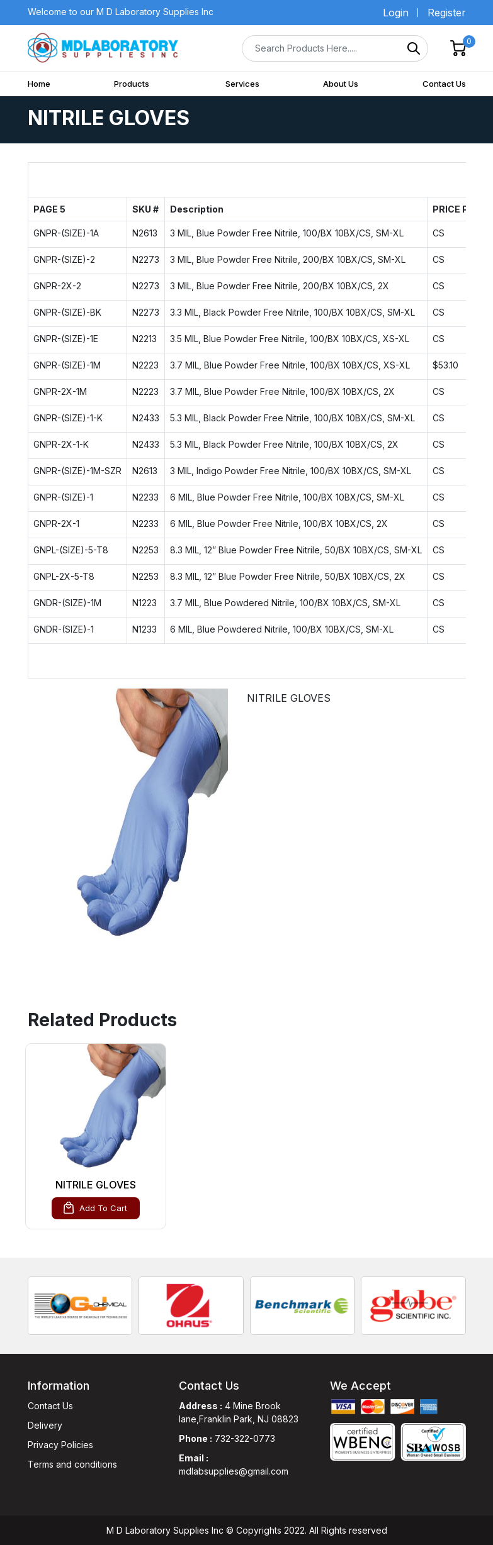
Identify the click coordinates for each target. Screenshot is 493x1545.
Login (396, 12)
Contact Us (444, 84)
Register (447, 12)
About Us (340, 84)
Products (131, 84)
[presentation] (18, 1303)
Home (39, 84)
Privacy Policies (60, 1444)
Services (242, 84)
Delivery (45, 1425)
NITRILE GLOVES (95, 1184)
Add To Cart (95, 1208)
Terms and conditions (72, 1464)
